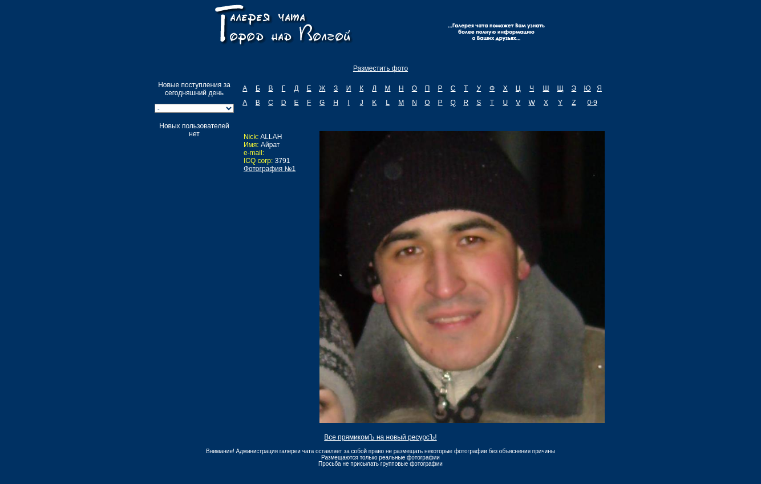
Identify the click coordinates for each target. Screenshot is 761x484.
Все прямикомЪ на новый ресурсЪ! (380, 437)
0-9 (592, 103)
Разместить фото (380, 68)
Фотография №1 (270, 169)
